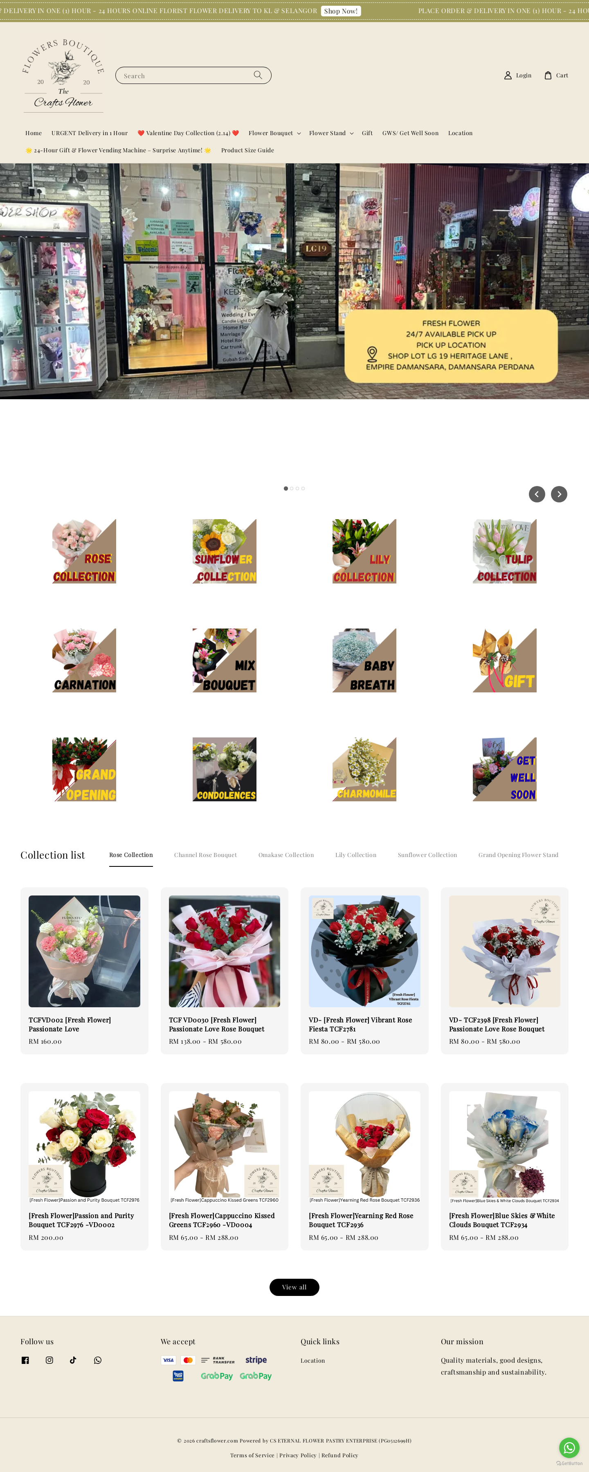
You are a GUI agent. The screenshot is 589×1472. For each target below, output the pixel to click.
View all (294, 1287)
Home (33, 133)
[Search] (258, 75)
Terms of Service (252, 1455)
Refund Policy (340, 1455)
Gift (367, 133)
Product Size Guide (247, 150)
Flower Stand (327, 133)
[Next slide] (559, 494)
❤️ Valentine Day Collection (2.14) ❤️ (188, 133)
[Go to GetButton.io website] (569, 1463)
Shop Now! (352, 11)
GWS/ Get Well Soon (410, 133)
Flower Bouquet (271, 133)
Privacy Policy (298, 1455)
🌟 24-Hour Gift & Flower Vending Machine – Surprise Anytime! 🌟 (118, 150)
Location (460, 133)
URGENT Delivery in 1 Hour (90, 133)
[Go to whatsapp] (569, 1448)
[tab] (286, 488)
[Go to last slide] (537, 494)
